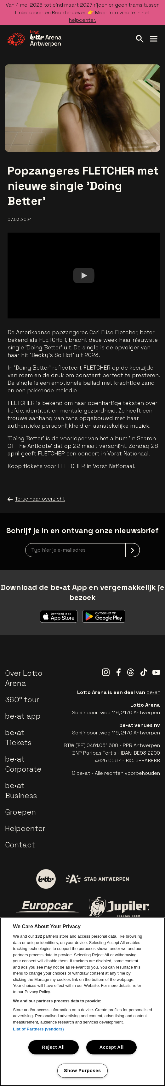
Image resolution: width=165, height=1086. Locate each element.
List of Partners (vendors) (38, 1029)
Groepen (20, 812)
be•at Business (21, 790)
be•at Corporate (23, 764)
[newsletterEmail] (82, 550)
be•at (153, 692)
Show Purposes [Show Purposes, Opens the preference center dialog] (82, 1070)
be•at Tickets (18, 737)
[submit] (132, 550)
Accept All (112, 1047)
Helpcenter (25, 828)
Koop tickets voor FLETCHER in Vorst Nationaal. (71, 466)
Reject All (53, 1047)
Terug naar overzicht (36, 499)
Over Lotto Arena (24, 678)
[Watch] (83, 275)
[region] (82, 1001)
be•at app (23, 716)
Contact (20, 845)
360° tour (22, 699)
